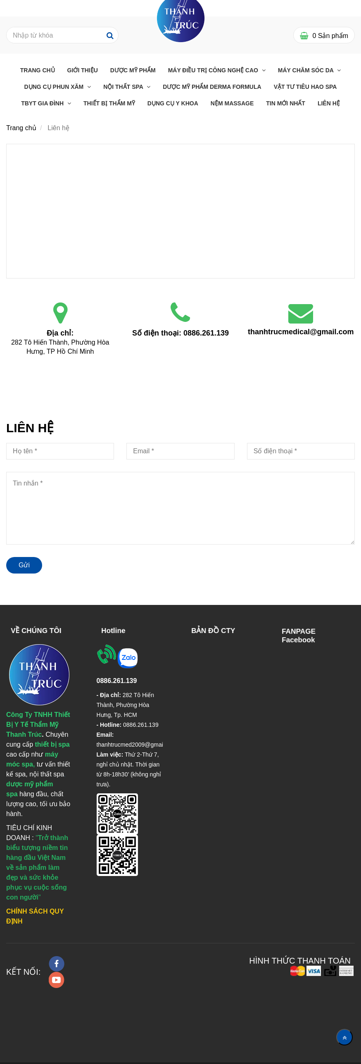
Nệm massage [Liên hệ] (232, 103)
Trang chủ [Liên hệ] (37, 70)
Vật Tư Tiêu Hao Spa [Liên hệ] (305, 86)
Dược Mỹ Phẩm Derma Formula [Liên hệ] (212, 86)
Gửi (24, 565)
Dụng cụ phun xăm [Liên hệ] (55, 86)
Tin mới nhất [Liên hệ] (285, 103)
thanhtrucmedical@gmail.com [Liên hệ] (301, 332)
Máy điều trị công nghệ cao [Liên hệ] (214, 70)
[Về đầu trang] (344, 1037)
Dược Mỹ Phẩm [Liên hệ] (133, 70)
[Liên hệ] (180, 210)
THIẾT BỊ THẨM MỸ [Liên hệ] (109, 103)
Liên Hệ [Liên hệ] (329, 103)
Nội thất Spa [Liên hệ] (124, 86)
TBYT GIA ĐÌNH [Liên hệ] (43, 103)
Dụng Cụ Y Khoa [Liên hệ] (172, 103)
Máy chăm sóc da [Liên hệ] (306, 70)
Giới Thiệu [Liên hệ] (82, 70)
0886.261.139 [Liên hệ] (206, 333)
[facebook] (56, 964)
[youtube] (56, 980)
